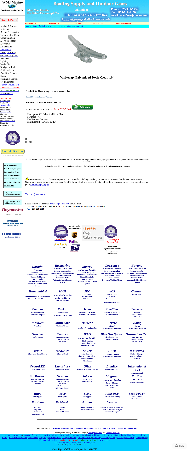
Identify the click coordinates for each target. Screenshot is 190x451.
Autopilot (26, 435)
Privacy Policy (77, 442)
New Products (105, 440)
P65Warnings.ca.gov (39, 184)
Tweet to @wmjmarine (35, 194)
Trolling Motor (141, 438)
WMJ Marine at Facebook (62, 428)
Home (28, 26)
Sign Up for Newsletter (12, 151)
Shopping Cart (89, 442)
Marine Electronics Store (127, 428)
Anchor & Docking (15, 435)
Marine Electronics (112, 433)
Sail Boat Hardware (57, 26)
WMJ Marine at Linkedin (85, 428)
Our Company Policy (62, 442)
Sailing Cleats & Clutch (74, 26)
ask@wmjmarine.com (59, 203)
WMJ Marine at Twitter (107, 428)
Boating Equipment (95, 433)
